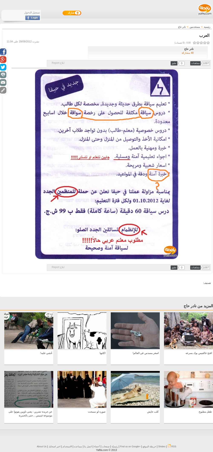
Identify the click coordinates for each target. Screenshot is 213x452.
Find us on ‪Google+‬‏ (130, 446)
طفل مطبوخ (205, 411)
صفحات (105, 446)
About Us (41, 446)
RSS (172, 446)
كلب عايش (153, 411)
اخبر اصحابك (54, 446)
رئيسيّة (115, 446)
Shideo (161, 446)
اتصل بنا (88, 446)
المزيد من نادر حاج (198, 306)
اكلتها (102, 353)
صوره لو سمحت (96, 411)
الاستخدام (67, 446)
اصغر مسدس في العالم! (146, 353)
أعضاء (97, 446)
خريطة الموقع (149, 446)
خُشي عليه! (46, 353)
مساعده (78, 446)
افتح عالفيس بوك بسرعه (199, 353)
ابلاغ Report (58, 62)
